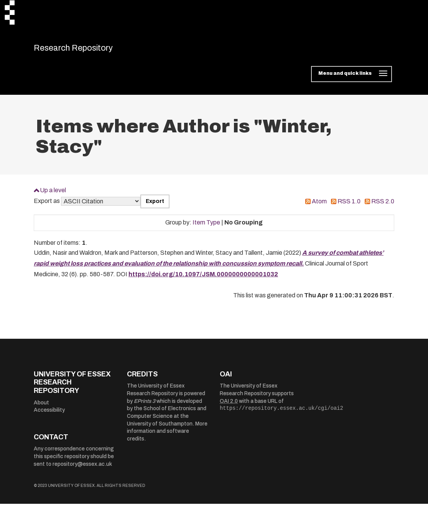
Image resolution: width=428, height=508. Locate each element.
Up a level (53, 194)
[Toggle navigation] (351, 78)
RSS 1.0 (349, 205)
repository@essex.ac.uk (82, 468)
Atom (319, 205)
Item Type (206, 226)
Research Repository (88, 50)
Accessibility (49, 414)
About (41, 406)
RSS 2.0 (382, 205)
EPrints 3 (144, 405)
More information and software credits (167, 435)
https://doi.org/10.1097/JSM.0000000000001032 (203, 278)
